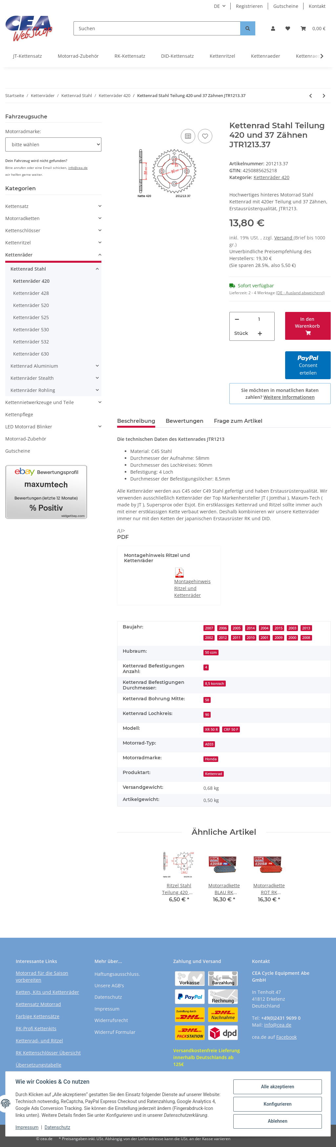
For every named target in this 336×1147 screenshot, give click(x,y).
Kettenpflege (19, 414)
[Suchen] (157, 28)
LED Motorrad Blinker (28, 426)
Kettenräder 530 (31, 329)
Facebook (286, 1037)
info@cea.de (78, 167)
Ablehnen (276, 1117)
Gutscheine (285, 6)
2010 (251, 637)
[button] (273, 28)
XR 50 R (211, 729)
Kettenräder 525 (31, 317)
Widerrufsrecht (111, 1020)
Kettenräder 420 (271, 177)
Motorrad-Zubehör (78, 56)
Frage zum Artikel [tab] (238, 421)
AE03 (209, 744)
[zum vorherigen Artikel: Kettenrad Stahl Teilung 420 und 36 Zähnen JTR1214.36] (310, 96)
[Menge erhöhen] (260, 333)
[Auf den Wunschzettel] (205, 136)
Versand (284, 238)
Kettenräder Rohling (32, 390)
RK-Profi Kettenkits (36, 1028)
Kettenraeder (265, 56)
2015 (279, 628)
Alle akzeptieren (276, 1083)
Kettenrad (213, 773)
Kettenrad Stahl (28, 269)
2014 (251, 628)
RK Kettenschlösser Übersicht (48, 1053)
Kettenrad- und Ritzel (39, 1040)
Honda (211, 759)
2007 (209, 628)
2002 (209, 637)
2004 (264, 628)
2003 (292, 628)
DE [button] (217, 6)
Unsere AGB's (109, 985)
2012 (223, 637)
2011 (237, 637)
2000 (292, 637)
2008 (306, 637)
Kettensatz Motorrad (38, 1004)
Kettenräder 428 (31, 293)
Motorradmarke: (23, 131)
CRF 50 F (231, 729)
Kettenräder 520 (31, 305)
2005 (237, 628)
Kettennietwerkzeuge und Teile (39, 402)
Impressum (106, 1009)
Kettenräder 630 (31, 354)
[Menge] (259, 319)
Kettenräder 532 (31, 341)
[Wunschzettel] (287, 28)
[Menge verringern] (237, 319)
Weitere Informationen (289, 397)
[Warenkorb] (313, 28)
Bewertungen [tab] (184, 421)
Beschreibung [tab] (136, 421)
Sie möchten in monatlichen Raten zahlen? (280, 393)
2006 (223, 628)
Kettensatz (17, 206)
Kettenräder (18, 255)
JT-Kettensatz (27, 56)
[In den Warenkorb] (122, 117)
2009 (279, 637)
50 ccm (211, 652)
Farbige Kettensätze (37, 1016)
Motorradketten (22, 218)
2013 (306, 628)
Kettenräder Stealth (32, 378)
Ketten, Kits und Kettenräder (47, 992)
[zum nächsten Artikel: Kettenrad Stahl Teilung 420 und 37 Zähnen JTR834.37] (324, 96)
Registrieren (249, 6)
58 (207, 700)
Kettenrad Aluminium (34, 366)
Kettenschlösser (22, 230)
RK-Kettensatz (130, 56)
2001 (264, 637)
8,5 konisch (214, 683)
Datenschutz (108, 997)
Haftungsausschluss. (117, 974)
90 (207, 714)
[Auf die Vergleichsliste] (188, 136)
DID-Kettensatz (177, 56)
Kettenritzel (222, 56)
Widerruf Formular (115, 1032)
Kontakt (317, 6)
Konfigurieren (277, 1100)
